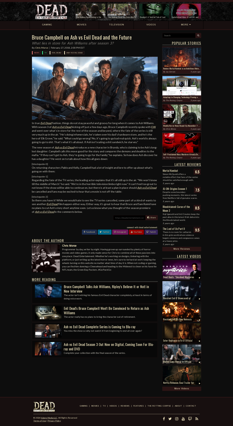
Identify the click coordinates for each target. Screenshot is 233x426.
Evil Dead (56, 53)
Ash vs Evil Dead (74, 53)
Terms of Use (39, 420)
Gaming (84, 405)
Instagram (120, 232)
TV (45, 53)
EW (153, 127)
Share (151, 217)
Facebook (89, 232)
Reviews (125, 405)
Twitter (105, 232)
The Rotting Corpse (174, 100)
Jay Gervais (170, 72)
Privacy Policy (54, 420)
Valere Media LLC (49, 417)
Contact (191, 405)
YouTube (136, 232)
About (178, 405)
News (36, 53)
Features (138, 405)
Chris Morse (41, 47)
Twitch (151, 232)
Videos (113, 405)
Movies (95, 405)
